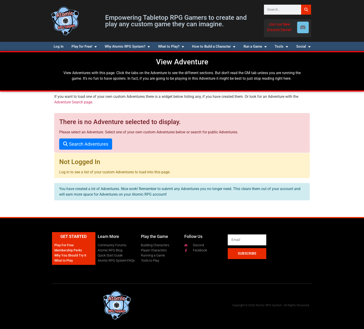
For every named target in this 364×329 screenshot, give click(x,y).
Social (303, 47)
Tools (281, 47)
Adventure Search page (73, 102)
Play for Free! (84, 47)
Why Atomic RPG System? (127, 47)
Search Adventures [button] (85, 144)
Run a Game (255, 47)
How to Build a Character (213, 47)
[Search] (306, 10)
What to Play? (171, 47)
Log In (58, 46)
